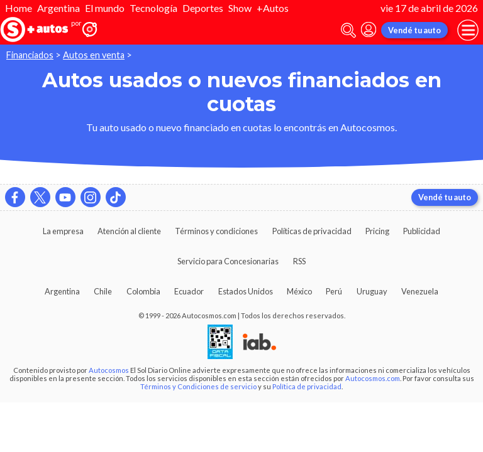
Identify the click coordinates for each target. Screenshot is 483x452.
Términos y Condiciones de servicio (198, 386)
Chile (103, 291)
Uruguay (372, 291)
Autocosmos (109, 370)
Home (18, 8)
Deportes (202, 8)
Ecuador (189, 291)
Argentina (58, 8)
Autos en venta (94, 55)
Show (240, 8)
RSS (299, 261)
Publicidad (421, 231)
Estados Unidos (245, 291)
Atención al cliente (129, 231)
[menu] (468, 30)
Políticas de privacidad (312, 231)
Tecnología (153, 8)
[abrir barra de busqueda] (348, 30)
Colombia (143, 291)
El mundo (105, 8)
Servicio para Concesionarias (228, 261)
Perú (334, 291)
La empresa (63, 231)
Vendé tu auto (414, 30)
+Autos (273, 8)
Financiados (29, 55)
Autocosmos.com (372, 378)
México (299, 291)
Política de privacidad (306, 386)
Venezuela (419, 291)
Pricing (377, 231)
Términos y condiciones (216, 231)
